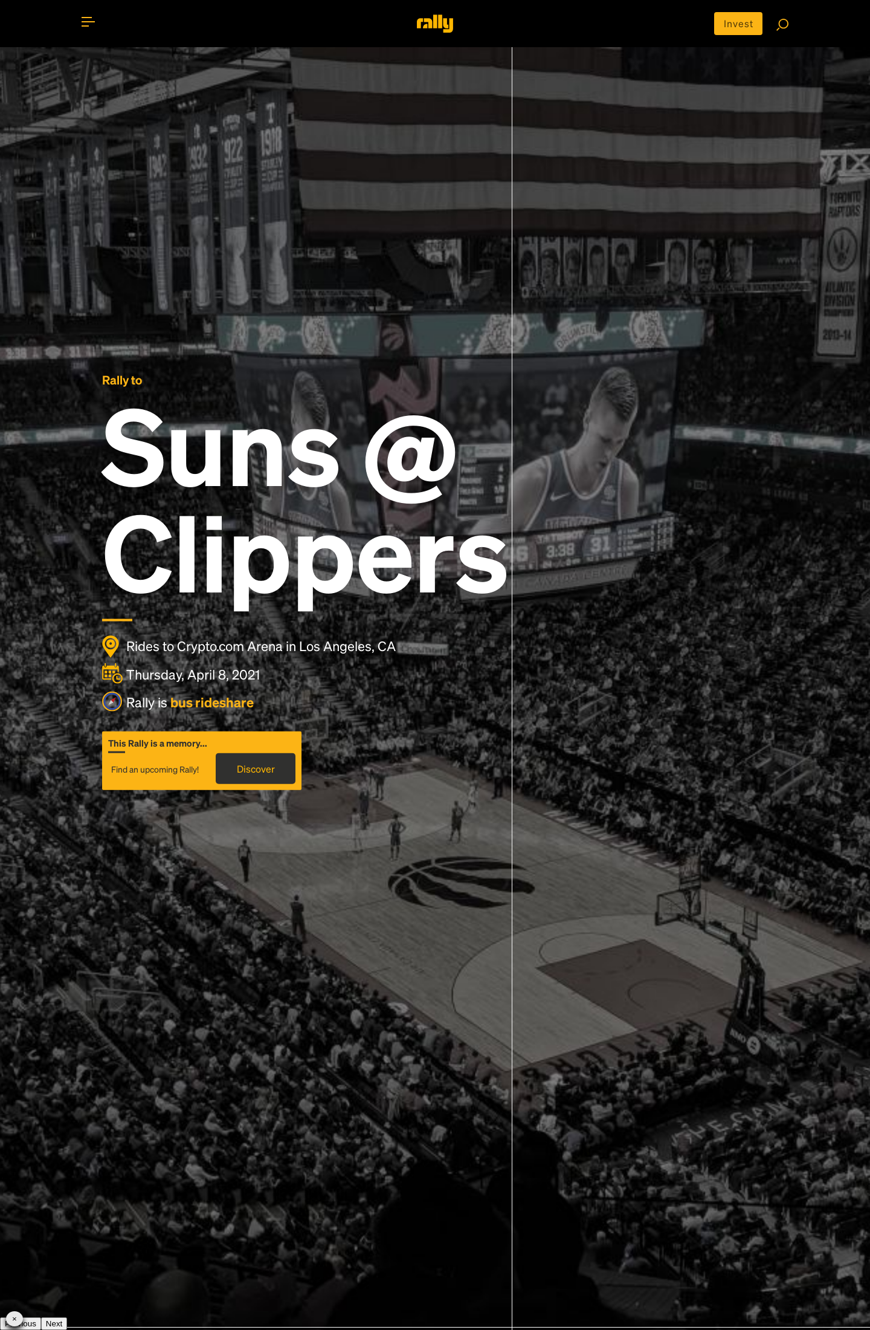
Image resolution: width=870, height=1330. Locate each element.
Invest (738, 23)
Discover (256, 768)
